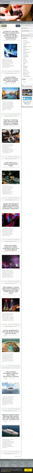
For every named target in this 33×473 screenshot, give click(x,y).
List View (4, 25)
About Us (2, 464)
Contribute (11, 462)
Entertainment (5, 40)
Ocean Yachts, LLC (15, 410)
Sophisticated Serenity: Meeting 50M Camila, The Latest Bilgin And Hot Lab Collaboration (11, 417)
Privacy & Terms (27, 464)
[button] (24, 2)
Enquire (18, 466)
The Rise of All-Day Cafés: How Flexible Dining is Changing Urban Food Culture (10, 122)
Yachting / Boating (6, 83)
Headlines (19, 462)
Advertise (3, 463)
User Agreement (27, 466)
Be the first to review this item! (13, 71)
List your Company (12, 463)
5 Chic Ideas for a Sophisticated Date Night (11, 164)
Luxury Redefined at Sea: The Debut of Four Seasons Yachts (10, 332)
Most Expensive (20, 464)
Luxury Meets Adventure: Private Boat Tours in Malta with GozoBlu (10, 79)
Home (2, 462)
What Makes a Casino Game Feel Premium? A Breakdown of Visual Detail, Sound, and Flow (11, 290)
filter (18, 25)
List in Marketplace (11, 465)
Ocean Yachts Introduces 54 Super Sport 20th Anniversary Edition (11, 374)
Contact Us (3, 466)
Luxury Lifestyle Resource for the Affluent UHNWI (5, 2)
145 (19, 456)
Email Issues (27, 462)
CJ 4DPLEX (15, 73)
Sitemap (26, 463)
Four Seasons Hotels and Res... (15, 367)
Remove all (31, 33)
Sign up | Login (28, 22)
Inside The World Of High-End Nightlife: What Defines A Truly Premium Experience (11, 206)
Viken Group (15, 453)
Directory (19, 463)
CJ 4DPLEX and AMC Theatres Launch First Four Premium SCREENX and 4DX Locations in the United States (10, 35)
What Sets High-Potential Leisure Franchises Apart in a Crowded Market (11, 248)
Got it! (28, 470)
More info (8, 471)
